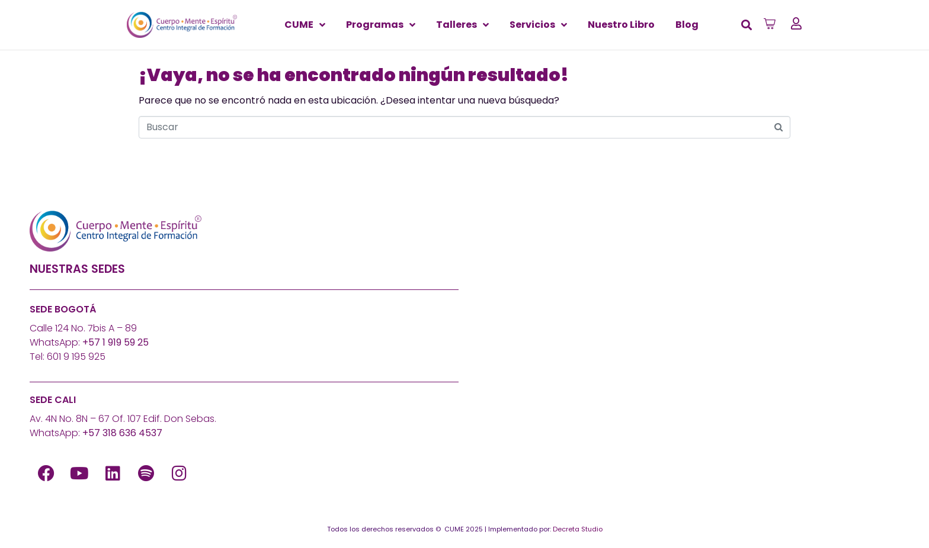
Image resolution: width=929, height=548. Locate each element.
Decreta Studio (578, 529)
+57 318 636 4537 (122, 433)
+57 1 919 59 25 (115, 342)
